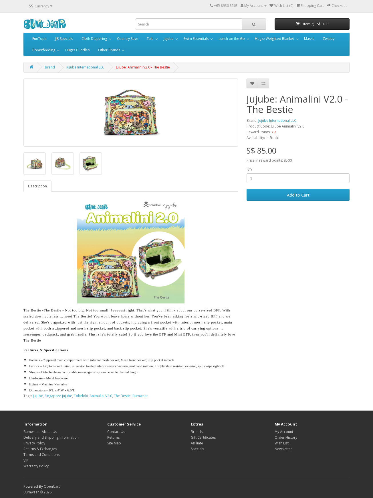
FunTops (39, 38)
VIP (25, 460)
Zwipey (328, 38)
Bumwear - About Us (40, 431)
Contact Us (116, 431)
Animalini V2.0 (101, 395)
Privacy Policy (34, 443)
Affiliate (197, 443)
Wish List (282, 443)
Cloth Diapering (94, 38)
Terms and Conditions (41, 454)
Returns (113, 437)
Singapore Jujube (58, 395)
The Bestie (122, 395)
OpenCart (52, 486)
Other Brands (109, 50)
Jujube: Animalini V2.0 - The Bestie (143, 67)
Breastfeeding (43, 50)
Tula (150, 38)
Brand (50, 67)
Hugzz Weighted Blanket (274, 38)
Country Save (127, 38)
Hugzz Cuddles (77, 50)
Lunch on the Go (232, 38)
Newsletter (283, 448)
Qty (249, 168)
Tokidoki (81, 395)
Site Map (114, 443)
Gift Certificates (203, 437)
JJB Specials (64, 38)
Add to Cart (298, 195)
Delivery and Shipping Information (51, 437)
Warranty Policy (36, 466)
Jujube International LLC (85, 67)
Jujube (169, 38)
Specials (197, 448)
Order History (286, 437)
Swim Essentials (196, 38)
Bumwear (140, 395)
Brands (197, 431)
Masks (309, 38)
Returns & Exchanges (40, 448)
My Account (284, 431)
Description (37, 186)
